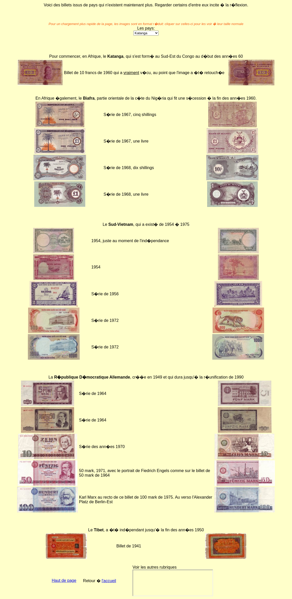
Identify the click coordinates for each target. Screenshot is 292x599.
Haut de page (64, 580)
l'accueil (109, 581)
